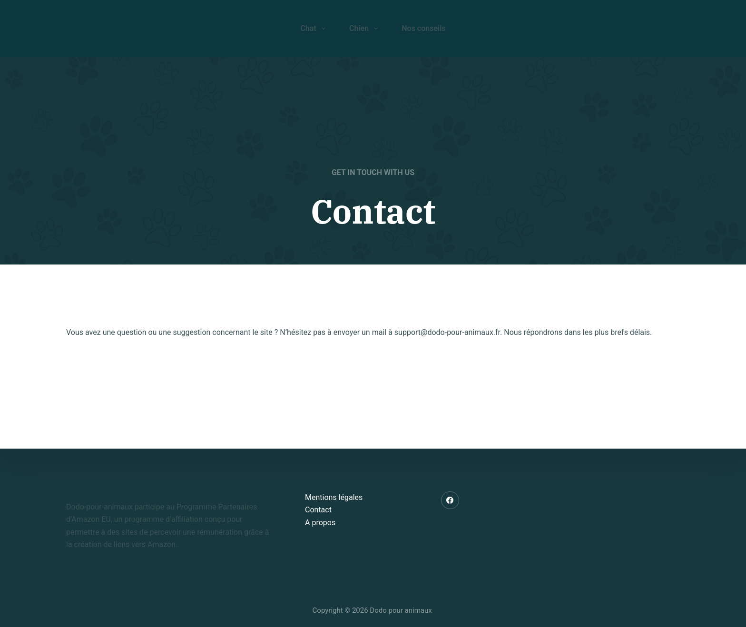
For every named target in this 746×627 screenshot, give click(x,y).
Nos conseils (423, 28)
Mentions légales (334, 497)
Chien (365, 28)
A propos (320, 522)
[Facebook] (450, 500)
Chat (314, 28)
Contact (318, 509)
